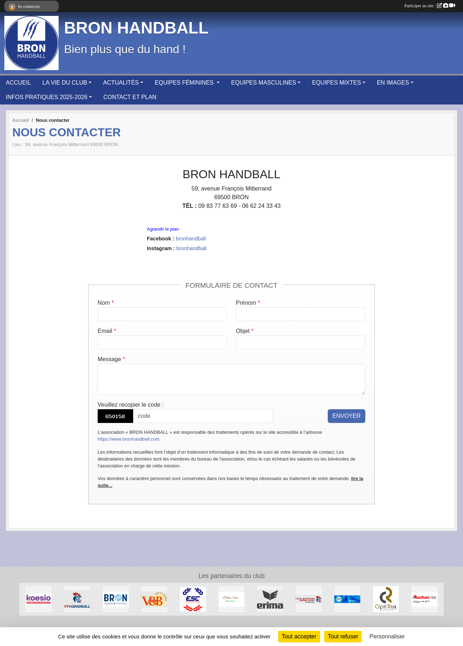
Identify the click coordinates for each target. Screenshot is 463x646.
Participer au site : (429, 5)
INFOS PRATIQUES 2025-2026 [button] (47, 97)
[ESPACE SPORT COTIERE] (193, 599)
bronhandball (191, 238)
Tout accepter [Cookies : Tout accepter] (299, 636)
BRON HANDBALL (136, 28)
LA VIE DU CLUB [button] (64, 83)
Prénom (248, 303)
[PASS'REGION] (347, 599)
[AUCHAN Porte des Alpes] (424, 599)
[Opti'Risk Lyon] (385, 599)
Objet (245, 331)
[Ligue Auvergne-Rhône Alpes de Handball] (308, 599)
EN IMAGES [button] (393, 83)
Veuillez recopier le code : (130, 405)
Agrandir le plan (163, 229)
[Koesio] (38, 599)
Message (111, 359)
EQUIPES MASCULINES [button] (263, 83)
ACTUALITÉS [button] (121, 83)
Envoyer (346, 416)
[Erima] (270, 599)
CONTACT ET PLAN (130, 97)
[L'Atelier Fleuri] (231, 599)
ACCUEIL (18, 83)
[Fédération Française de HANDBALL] (77, 599)
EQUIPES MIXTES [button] (336, 83)
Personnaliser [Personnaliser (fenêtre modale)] (387, 636)
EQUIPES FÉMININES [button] (185, 83)
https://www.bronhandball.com (129, 439)
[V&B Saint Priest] (154, 599)
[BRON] (115, 599)
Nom (106, 303)
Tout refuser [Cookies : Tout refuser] (343, 636)
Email (107, 331)
